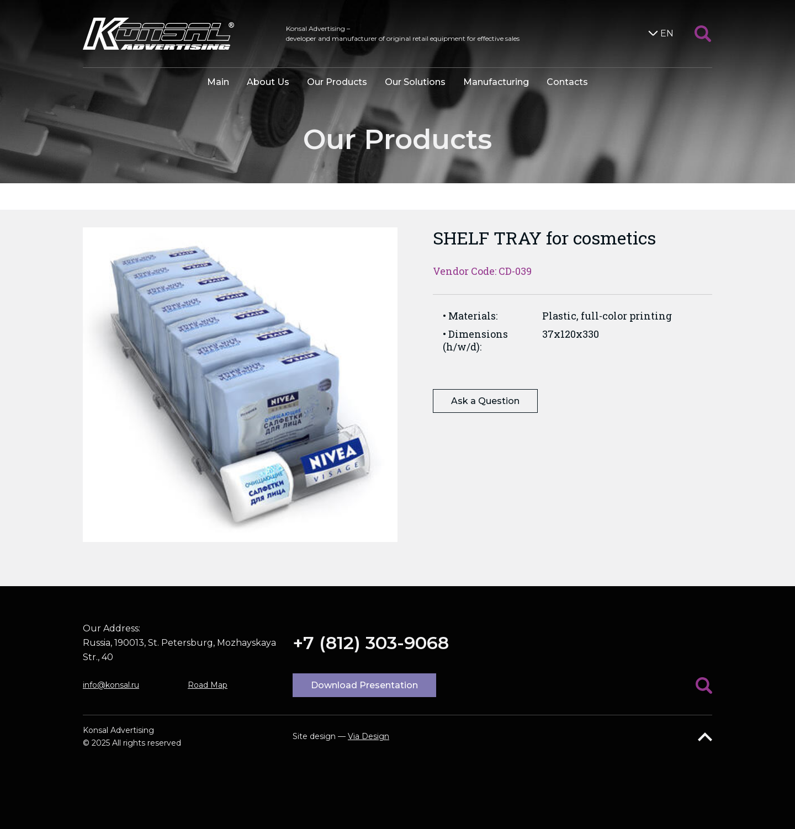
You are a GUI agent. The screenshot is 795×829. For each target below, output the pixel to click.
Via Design (368, 736)
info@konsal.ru (111, 685)
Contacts (567, 82)
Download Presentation (364, 685)
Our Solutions (415, 82)
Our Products (337, 82)
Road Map (207, 685)
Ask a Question (485, 401)
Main (218, 82)
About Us (268, 82)
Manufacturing (496, 82)
